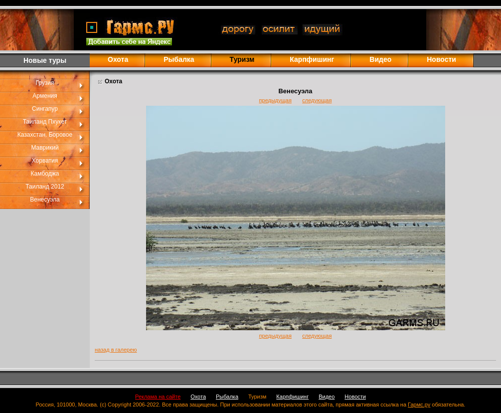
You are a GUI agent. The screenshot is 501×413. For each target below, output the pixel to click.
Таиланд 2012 (44, 186)
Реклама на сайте (157, 397)
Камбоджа (45, 173)
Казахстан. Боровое (44, 134)
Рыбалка (179, 59)
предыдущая (275, 100)
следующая (317, 100)
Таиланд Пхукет (45, 121)
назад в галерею (116, 350)
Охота (118, 59)
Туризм (257, 397)
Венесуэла (44, 199)
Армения (44, 95)
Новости (441, 59)
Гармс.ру (419, 405)
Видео (380, 59)
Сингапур (45, 108)
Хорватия (45, 160)
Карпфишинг (312, 59)
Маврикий (44, 147)
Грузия (44, 82)
